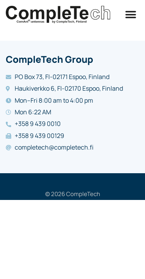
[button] (130, 14)
